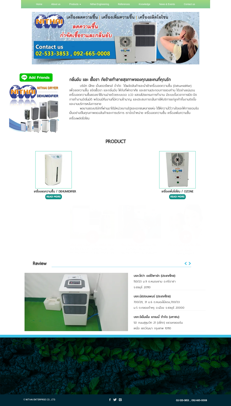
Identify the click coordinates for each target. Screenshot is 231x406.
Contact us (189, 4)
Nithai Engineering (99, 4)
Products (75, 4)
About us (55, 4)
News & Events (167, 4)
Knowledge (144, 4)
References (124, 4)
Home (39, 4)
